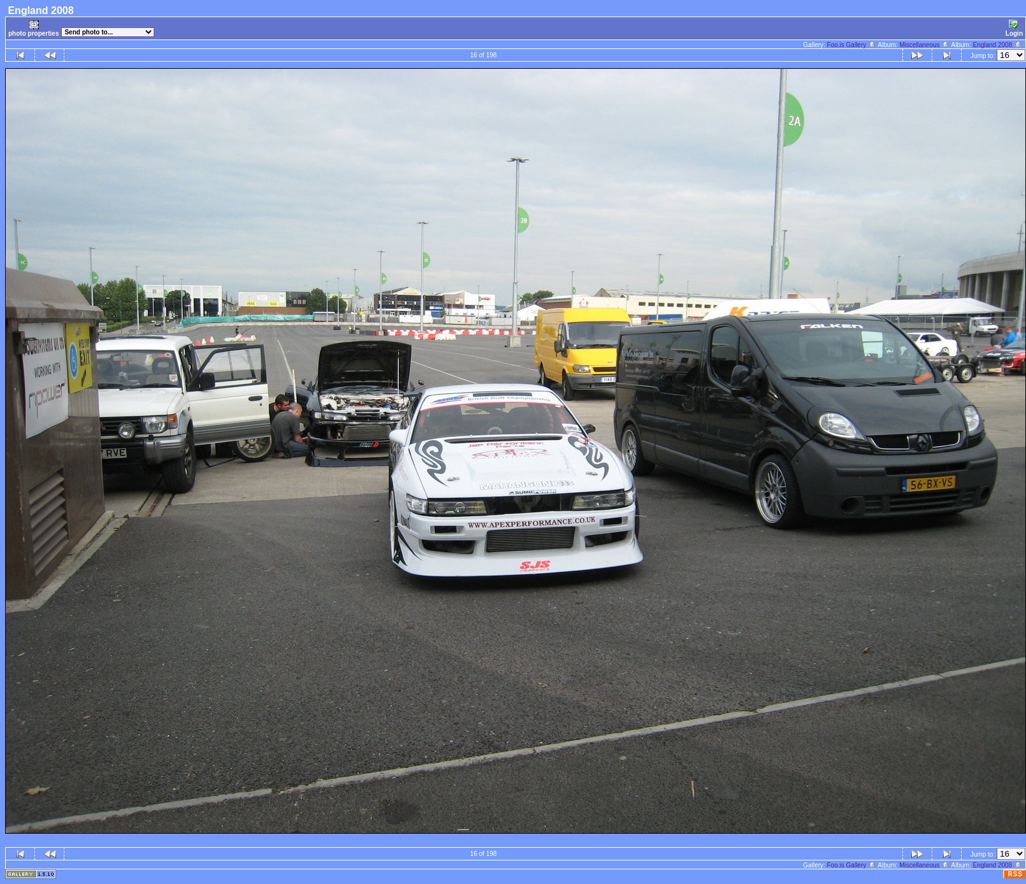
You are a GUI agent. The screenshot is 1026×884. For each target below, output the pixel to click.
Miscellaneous (924, 44)
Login (1014, 28)
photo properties (33, 28)
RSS (1015, 874)
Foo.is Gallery (851, 44)
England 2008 (997, 44)
